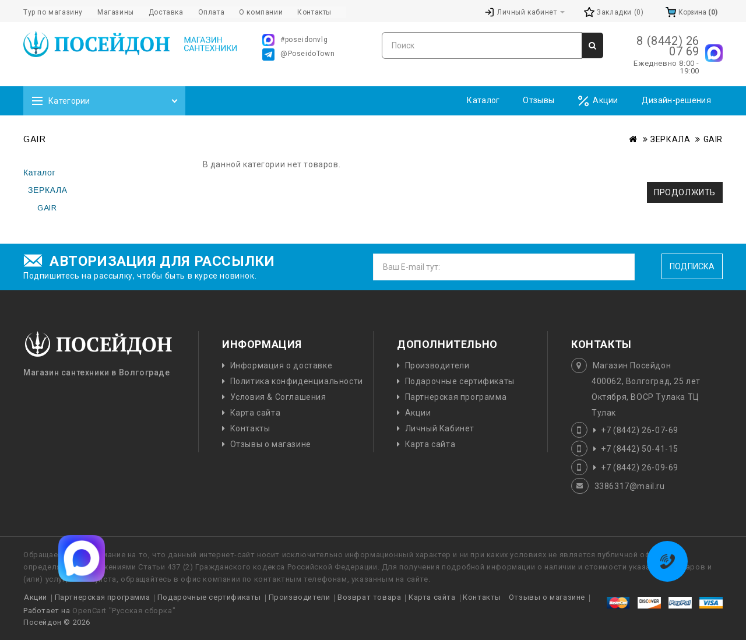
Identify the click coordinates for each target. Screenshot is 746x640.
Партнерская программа (456, 397)
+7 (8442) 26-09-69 (639, 467)
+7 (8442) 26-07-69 (639, 430)
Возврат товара (369, 597)
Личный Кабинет (439, 428)
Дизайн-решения (676, 100)
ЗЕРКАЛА (670, 139)
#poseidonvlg (295, 40)
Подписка (692, 266)
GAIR (713, 139)
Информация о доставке (281, 365)
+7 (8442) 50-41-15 (639, 448)
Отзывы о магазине (270, 444)
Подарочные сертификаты (460, 381)
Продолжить (685, 192)
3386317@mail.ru (629, 486)
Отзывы (538, 100)
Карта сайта (255, 412)
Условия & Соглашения (278, 397)
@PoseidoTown (298, 54)
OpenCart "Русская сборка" (123, 610)
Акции (598, 101)
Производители (437, 365)
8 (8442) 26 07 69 (667, 46)
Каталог (483, 100)
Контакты (250, 428)
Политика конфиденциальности (296, 381)
